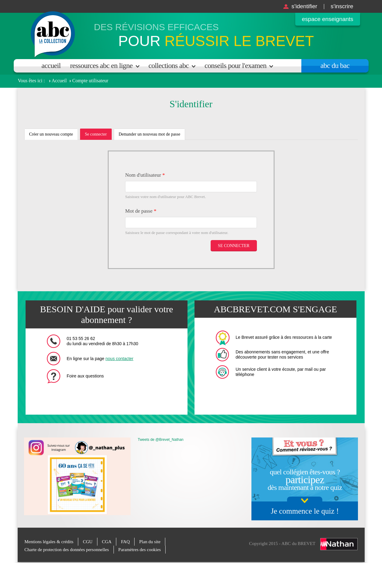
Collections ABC (169, 65)
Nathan (339, 544)
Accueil (51, 65)
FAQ (125, 541)
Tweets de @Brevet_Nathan (161, 439)
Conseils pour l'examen (235, 65)
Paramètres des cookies (139, 549)
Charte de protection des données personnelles (66, 549)
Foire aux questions (85, 376)
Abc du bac (335, 65)
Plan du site (150, 541)
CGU (88, 541)
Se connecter (98, 136)
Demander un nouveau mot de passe (149, 134)
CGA (107, 541)
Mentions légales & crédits (48, 541)
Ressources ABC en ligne (101, 65)
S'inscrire (342, 6)
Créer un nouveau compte (51, 134)
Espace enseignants (327, 19)
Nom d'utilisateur (145, 175)
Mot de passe (140, 211)
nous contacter (120, 358)
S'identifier (304, 6)
